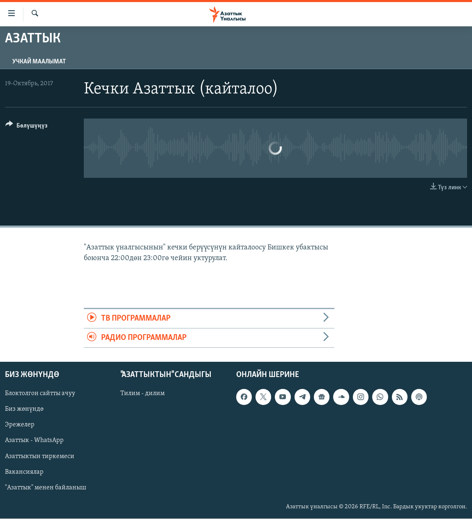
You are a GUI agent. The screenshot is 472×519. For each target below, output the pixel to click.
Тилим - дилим (142, 394)
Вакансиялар (24, 472)
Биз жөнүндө (24, 409)
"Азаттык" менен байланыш (45, 487)
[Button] (26, 127)
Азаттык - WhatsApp (34, 441)
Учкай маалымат (39, 61)
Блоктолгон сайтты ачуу (40, 394)
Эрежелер (20, 425)
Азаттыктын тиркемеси (39, 456)
